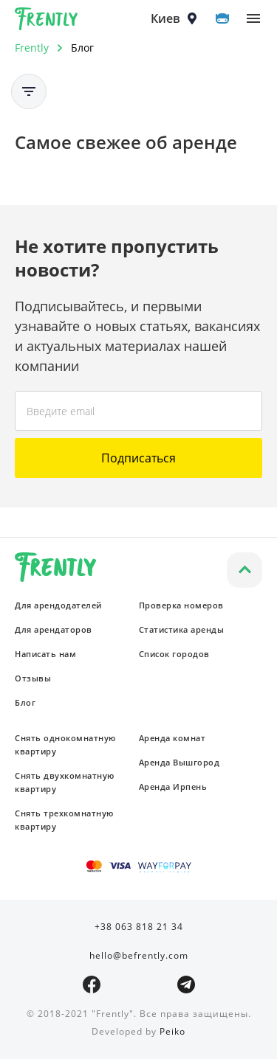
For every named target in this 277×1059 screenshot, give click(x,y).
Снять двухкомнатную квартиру (64, 782)
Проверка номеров (181, 605)
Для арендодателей (58, 605)
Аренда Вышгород (179, 762)
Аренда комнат (172, 737)
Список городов (174, 653)
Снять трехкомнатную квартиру (64, 820)
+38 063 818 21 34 (139, 926)
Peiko (172, 1031)
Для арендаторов (53, 629)
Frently (46, 21)
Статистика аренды (182, 629)
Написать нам (45, 653)
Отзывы (33, 678)
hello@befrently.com (138, 955)
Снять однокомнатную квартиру (65, 744)
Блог (25, 702)
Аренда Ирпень (173, 786)
